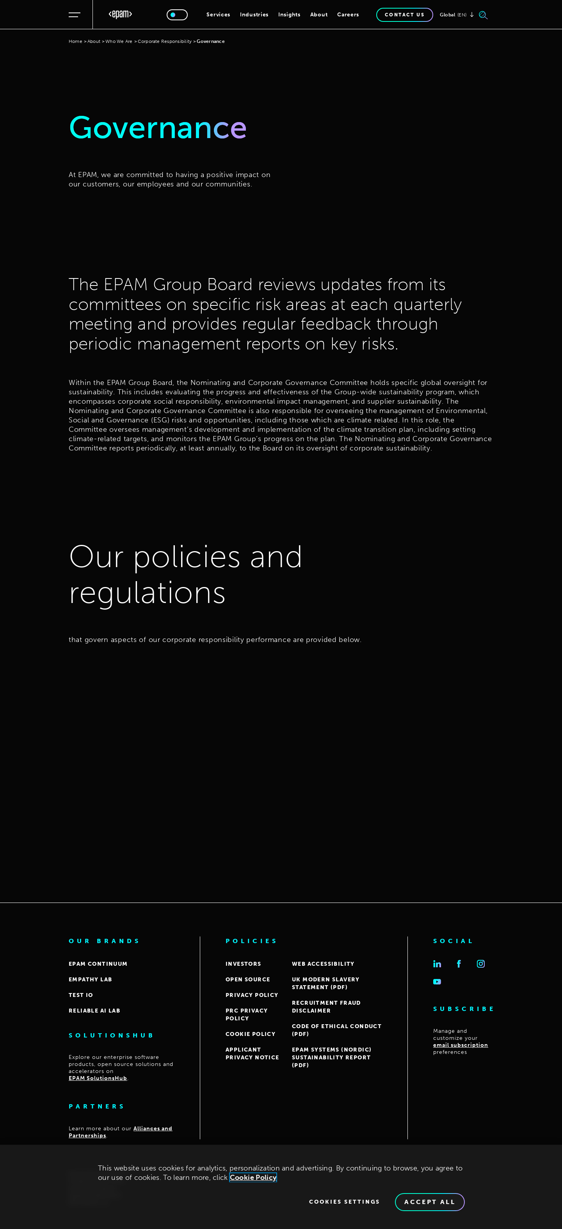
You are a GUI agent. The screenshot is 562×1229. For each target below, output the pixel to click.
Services (218, 14)
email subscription (460, 1045)
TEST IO (81, 995)
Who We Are (118, 41)
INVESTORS (243, 964)
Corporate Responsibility (165, 41)
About (319, 14)
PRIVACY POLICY (252, 995)
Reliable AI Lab (94, 1010)
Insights (289, 14)
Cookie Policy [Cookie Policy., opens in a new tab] (253, 1180)
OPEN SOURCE (248, 979)
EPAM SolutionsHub (98, 1078)
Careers (348, 14)
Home (75, 41)
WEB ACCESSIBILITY (323, 964)
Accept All (429, 1204)
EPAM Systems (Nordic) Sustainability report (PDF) (332, 1057)
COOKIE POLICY (251, 1034)
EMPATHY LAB (90, 979)
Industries (254, 14)
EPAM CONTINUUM (98, 964)
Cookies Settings (344, 1204)
